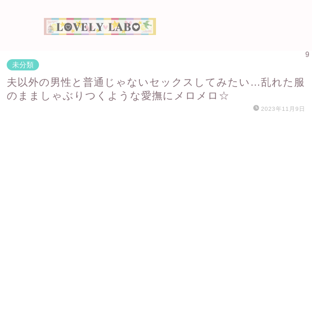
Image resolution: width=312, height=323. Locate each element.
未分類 (23, 65)
